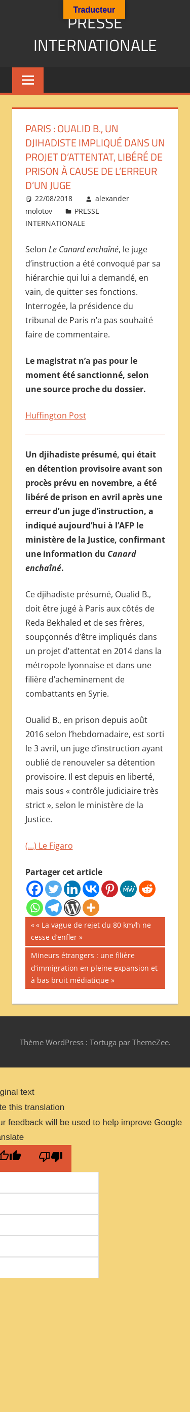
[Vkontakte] (91, 889)
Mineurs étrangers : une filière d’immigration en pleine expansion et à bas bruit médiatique (94, 967)
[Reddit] (147, 889)
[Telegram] (53, 907)
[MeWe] (128, 889)
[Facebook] (34, 889)
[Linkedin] (72, 889)
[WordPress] (72, 907)
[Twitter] (53, 889)
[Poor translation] (50, 1158)
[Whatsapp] (34, 907)
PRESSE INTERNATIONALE (95, 33)
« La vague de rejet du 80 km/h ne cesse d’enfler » (91, 930)
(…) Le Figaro (49, 845)
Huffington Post (55, 415)
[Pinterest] (109, 889)
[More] (91, 907)
